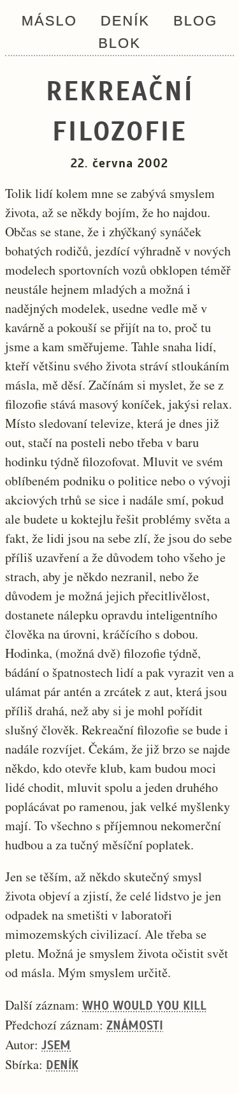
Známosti (134, 1025)
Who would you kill (144, 1005)
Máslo (49, 21)
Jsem (56, 1045)
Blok (119, 43)
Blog (195, 21)
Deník (125, 21)
